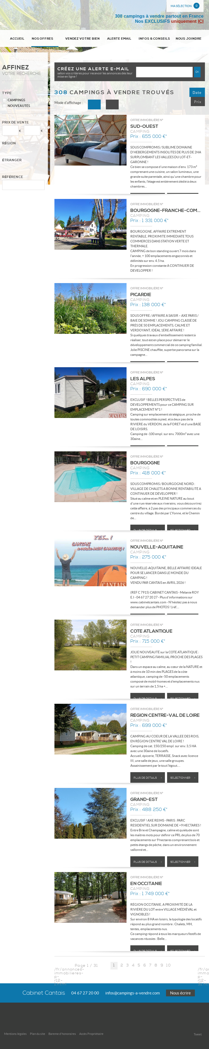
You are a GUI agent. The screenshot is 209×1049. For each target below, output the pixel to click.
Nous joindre (189, 39)
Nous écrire (180, 993)
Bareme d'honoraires (62, 1033)
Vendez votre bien (82, 39)
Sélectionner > (182, 530)
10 (168, 966)
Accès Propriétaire (91, 1033)
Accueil (17, 39)
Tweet (198, 1034)
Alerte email (119, 39)
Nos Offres (45, 39)
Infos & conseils (154, 39)
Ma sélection (185, 6)
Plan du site (37, 1033)
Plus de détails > (148, 530)
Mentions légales (15, 1033)
